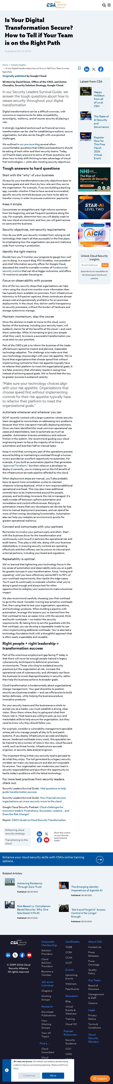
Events (69, 970)
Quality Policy (92, 971)
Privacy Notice (92, 1017)
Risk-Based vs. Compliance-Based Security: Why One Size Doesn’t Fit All (34, 909)
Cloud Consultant (47, 1050)
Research (47, 1006)
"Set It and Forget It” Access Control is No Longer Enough (88, 913)
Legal (91, 1010)
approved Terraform (15, 466)
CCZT (68, 963)
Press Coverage (93, 962)
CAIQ (68, 1054)
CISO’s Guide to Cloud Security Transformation (39, 820)
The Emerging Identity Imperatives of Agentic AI (86, 888)
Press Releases (93, 954)
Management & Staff (96, 996)
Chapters (46, 991)
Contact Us (94, 947)
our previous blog (30, 144)
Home (5, 65)
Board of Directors (93, 987)
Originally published (14, 76)
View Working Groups (46, 1024)
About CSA (95, 942)
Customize (29, 1075)
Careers (92, 1003)
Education (71, 996)
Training (70, 1019)
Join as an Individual (47, 983)
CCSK (68, 952)
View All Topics (46, 1034)
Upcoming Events (71, 976)
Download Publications (48, 1013)
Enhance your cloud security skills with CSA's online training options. (43, 859)
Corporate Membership (49, 943)
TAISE (68, 947)
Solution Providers (46, 952)
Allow (53, 1075)
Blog (68, 1001)
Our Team (94, 980)
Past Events (72, 989)
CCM (68, 1049)
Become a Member (47, 973)
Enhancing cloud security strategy (15, 831)
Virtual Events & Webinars (70, 1010)
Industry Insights (18, 65)
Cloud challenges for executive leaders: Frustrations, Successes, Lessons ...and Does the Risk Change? (36, 810)
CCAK (68, 957)
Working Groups (46, 997)
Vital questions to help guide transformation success (34, 790)
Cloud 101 (71, 1024)
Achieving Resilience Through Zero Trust (29, 885)
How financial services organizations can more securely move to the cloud (34, 799)
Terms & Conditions (94, 1026)
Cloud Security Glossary (93, 1038)
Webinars (70, 984)
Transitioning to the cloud (16, 841)
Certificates (72, 942)
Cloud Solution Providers (46, 963)
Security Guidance (71, 1041)
